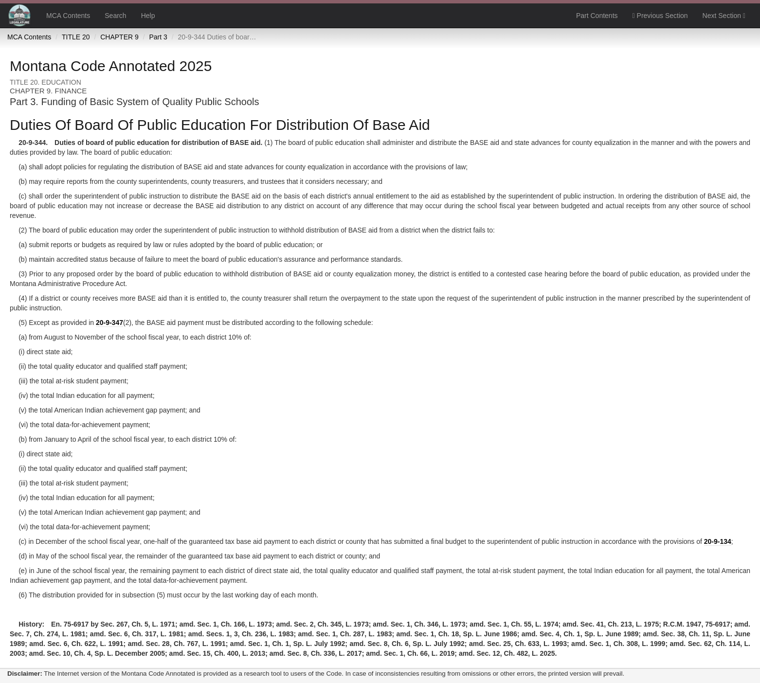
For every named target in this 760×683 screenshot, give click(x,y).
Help (148, 15)
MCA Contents (68, 15)
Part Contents (597, 15)
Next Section (724, 15)
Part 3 (158, 37)
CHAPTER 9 (119, 37)
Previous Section (660, 15)
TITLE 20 (76, 37)
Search (115, 15)
